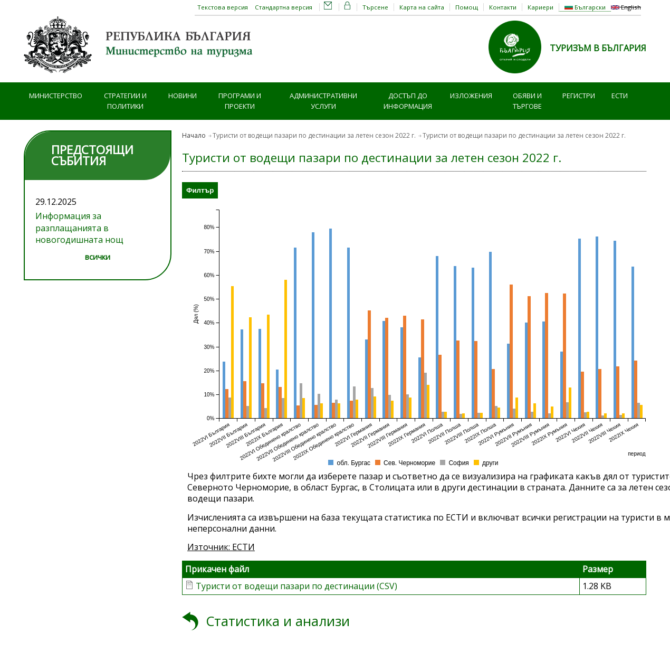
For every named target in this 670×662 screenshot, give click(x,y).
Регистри (578, 95)
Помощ (466, 7)
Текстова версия (222, 7)
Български (585, 7)
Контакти (502, 7)
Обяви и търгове (527, 101)
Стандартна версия (283, 7)
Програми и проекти (239, 101)
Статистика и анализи (278, 621)
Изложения (471, 95)
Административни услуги (323, 101)
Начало (194, 135)
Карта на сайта (421, 7)
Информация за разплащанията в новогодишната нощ (79, 227)
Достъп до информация (408, 101)
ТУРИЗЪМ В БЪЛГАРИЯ (598, 48)
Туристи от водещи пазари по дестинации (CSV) (296, 586)
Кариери (540, 7)
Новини (182, 95)
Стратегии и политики (125, 101)
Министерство (55, 95)
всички (97, 257)
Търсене (375, 7)
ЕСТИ (619, 95)
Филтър (200, 190)
